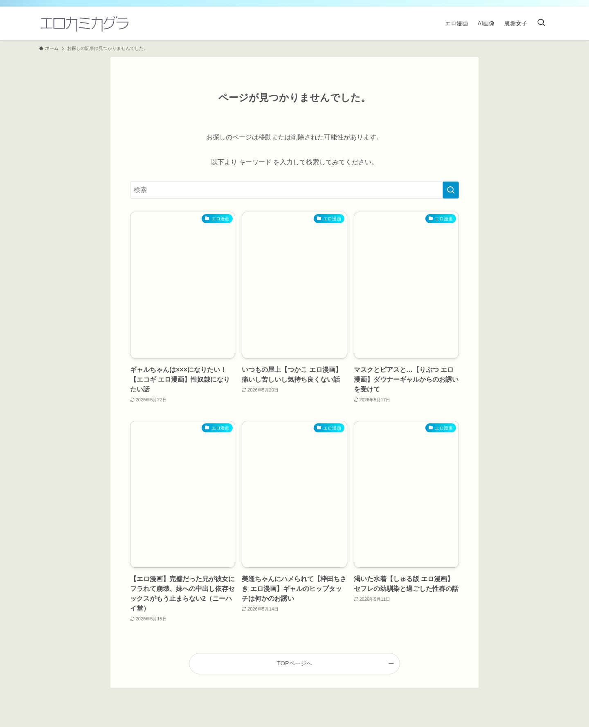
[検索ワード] (294, 190)
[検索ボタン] (541, 23)
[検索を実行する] (451, 190)
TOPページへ (294, 663)
